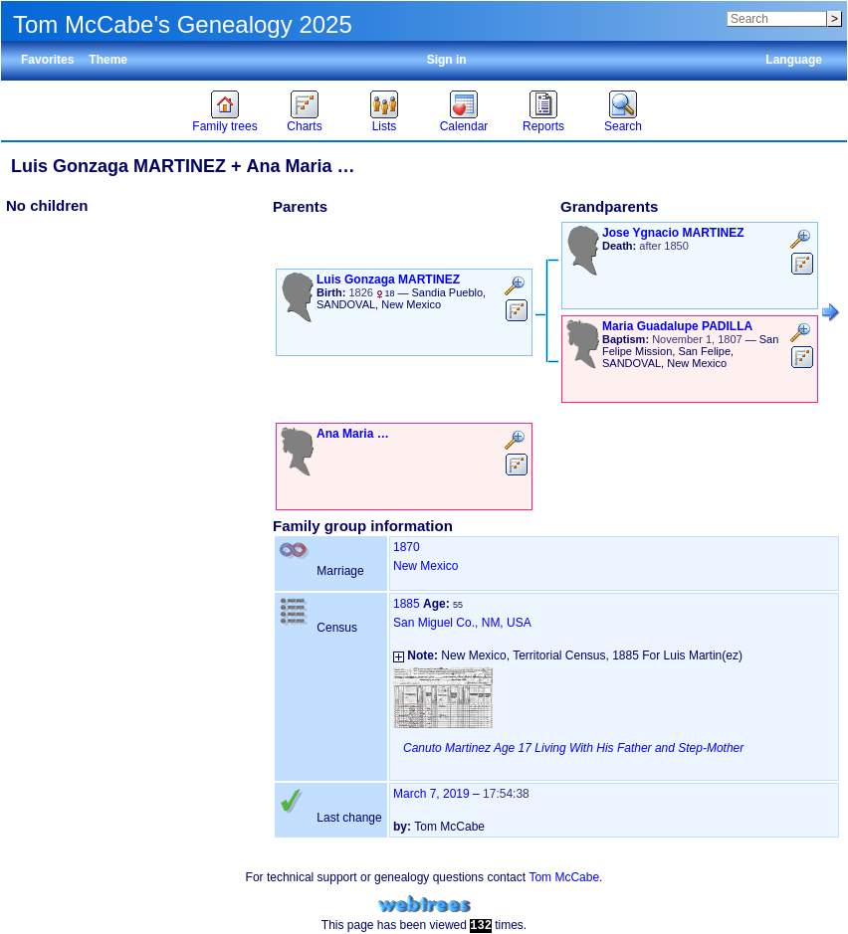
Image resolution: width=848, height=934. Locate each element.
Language (793, 60)
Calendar (464, 126)
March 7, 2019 (431, 794)
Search (623, 126)
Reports (543, 126)
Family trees (224, 126)
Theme (108, 60)
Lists (384, 126)
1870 (406, 547)
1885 (406, 604)
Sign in (447, 60)
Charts (304, 126)
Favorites (47, 60)
